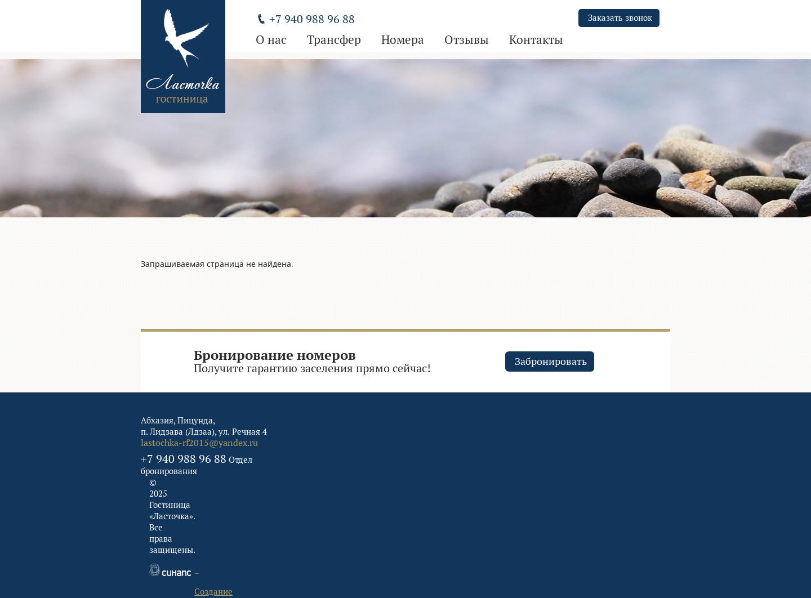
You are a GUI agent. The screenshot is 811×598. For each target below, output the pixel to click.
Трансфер (334, 39)
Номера (402, 39)
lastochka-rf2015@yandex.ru (199, 443)
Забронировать (551, 361)
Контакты (536, 39)
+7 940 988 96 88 (183, 459)
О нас (271, 39)
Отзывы (466, 39)
